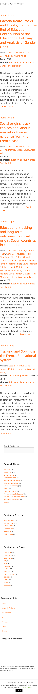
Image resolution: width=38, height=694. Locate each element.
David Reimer (15, 273)
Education (14, 62)
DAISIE (6, 580)
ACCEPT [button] (19, 691)
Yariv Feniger (15, 263)
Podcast (4, 622)
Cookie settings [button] (27, 688)
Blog (3, 617)
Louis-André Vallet (17, 55)
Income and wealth (10, 478)
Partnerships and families (12, 480)
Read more (7, 106)
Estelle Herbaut (16, 52)
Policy (6, 488)
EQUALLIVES (8, 558)
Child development (10, 491)
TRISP (6, 582)
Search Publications (11, 446)
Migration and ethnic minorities (14, 497)
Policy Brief (7, 531)
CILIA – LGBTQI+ (9, 574)
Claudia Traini (29, 273)
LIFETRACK (7, 553)
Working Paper (7, 221)
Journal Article (7, 15)
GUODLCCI (7, 585)
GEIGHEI (7, 577)
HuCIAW (6, 569)
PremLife (7, 571)
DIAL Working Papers (17, 375)
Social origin (6, 163)
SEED (5, 563)
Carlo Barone (12, 253)
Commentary (8, 529)
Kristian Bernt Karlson (10, 270)
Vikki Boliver (16, 257)
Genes (6, 502)
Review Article (8, 534)
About (4, 603)
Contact (4, 631)
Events (4, 626)
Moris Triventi (6, 277)
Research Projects (8, 608)
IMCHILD (7, 566)
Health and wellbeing (11, 486)
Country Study (7, 345)
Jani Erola (23, 260)
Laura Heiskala (29, 263)
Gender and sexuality (10, 65)
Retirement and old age (11, 499)
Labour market (27, 62)
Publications (6, 613)
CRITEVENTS (8, 555)
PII (5, 561)
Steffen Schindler (17, 250)
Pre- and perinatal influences (13, 494)
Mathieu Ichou (15, 149)
